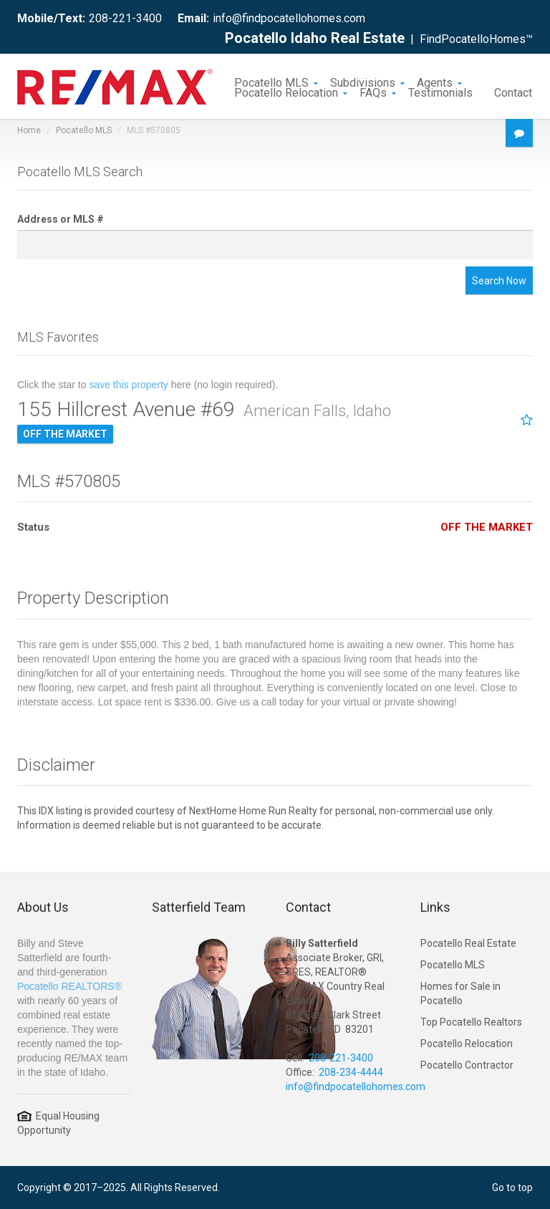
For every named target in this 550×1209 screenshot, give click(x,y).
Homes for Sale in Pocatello (460, 993)
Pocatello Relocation (286, 92)
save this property (128, 384)
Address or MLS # (60, 219)
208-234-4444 (351, 1072)
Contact (513, 92)
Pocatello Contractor (466, 1065)
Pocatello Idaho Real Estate (315, 38)
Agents (435, 82)
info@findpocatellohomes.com (289, 18)
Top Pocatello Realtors (471, 1022)
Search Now (499, 280)
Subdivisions (362, 82)
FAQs (373, 92)
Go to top (512, 1187)
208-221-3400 (125, 18)
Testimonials (440, 92)
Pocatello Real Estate (468, 943)
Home (29, 130)
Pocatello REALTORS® (69, 986)
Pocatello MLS (271, 82)
